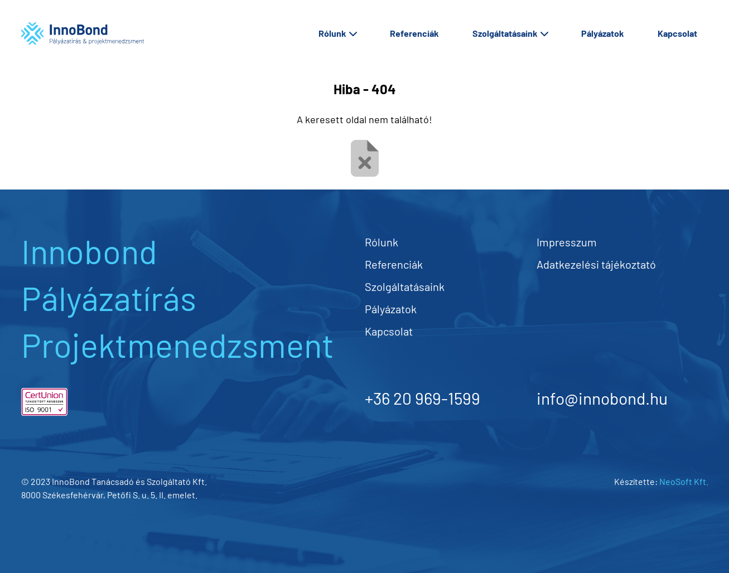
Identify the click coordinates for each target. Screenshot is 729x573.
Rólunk (337, 33)
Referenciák (414, 33)
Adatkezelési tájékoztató (596, 264)
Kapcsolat (677, 33)
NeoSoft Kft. (683, 481)
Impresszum (567, 242)
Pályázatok (602, 33)
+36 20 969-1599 (422, 398)
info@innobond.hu (602, 398)
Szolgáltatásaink (510, 33)
